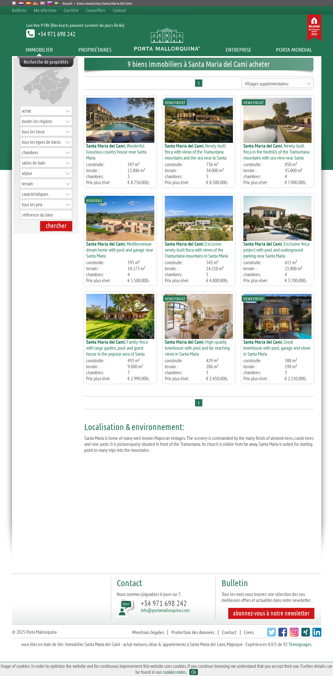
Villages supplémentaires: (267, 83)
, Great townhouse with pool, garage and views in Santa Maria (276, 348)
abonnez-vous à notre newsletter (271, 613)
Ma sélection (45, 10)
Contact (119, 10)
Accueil (67, 3)
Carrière (71, 10)
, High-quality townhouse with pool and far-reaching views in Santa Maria (197, 348)
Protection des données (192, 632)
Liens (249, 632)
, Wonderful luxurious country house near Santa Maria (116, 152)
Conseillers (96, 10)
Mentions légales (148, 632)
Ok (193, 672)
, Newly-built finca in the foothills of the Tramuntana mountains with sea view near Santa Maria (276, 155)
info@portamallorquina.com (165, 610)
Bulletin (19, 10)
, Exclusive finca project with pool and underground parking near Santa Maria (276, 250)
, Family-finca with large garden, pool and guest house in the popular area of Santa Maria (117, 351)
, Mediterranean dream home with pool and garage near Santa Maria (119, 250)
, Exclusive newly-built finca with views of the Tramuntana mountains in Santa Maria (196, 250)
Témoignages (299, 644)
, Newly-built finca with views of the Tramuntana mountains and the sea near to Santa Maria (195, 155)
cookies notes (174, 672)
